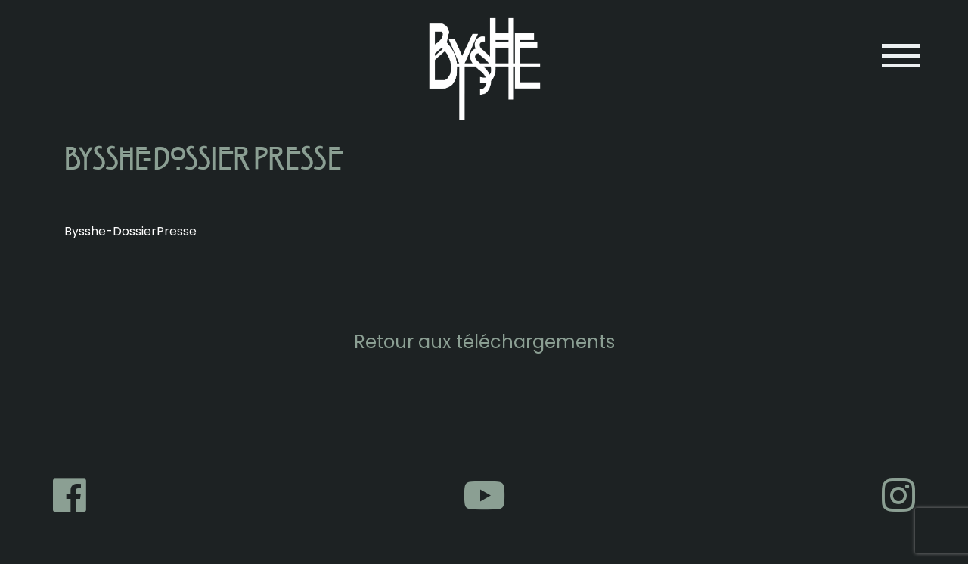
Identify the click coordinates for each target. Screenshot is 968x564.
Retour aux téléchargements (484, 341)
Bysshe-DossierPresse (130, 231)
